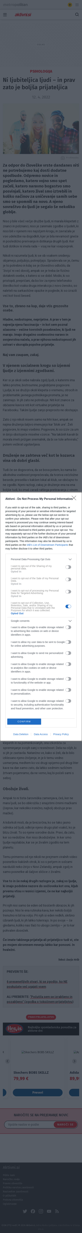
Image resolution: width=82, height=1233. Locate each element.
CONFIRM (24, 721)
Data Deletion (20, 734)
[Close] (75, 499)
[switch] (68, 567)
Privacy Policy (61, 734)
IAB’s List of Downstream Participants (47, 544)
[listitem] (41, 559)
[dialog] (41, 616)
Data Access (41, 734)
